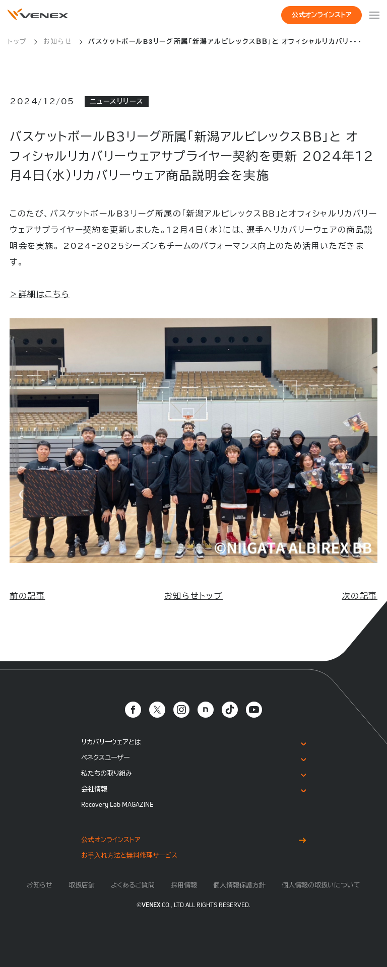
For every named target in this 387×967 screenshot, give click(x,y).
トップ (17, 41)
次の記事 (359, 596)
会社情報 (94, 789)
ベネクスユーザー (105, 757)
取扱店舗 (82, 885)
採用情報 (184, 885)
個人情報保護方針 (239, 885)
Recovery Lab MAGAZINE (117, 804)
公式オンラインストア (322, 15)
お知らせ (57, 41)
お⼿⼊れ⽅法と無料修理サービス (129, 855)
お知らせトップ (193, 596)
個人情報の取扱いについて (321, 885)
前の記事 (27, 596)
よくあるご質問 (133, 885)
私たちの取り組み (106, 773)
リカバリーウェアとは (111, 742)
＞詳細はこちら (40, 294)
